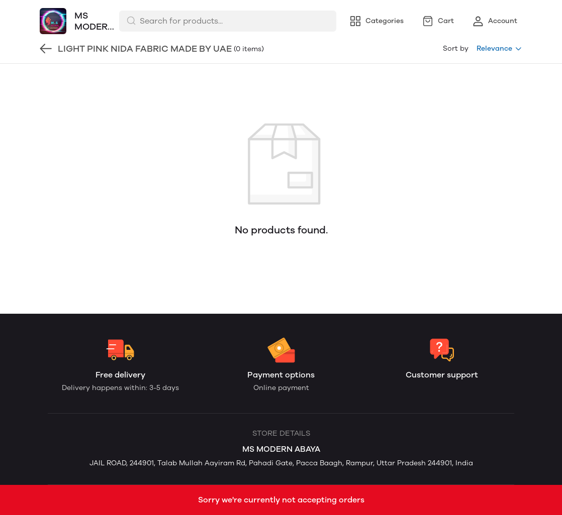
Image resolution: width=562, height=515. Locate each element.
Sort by (456, 48)
